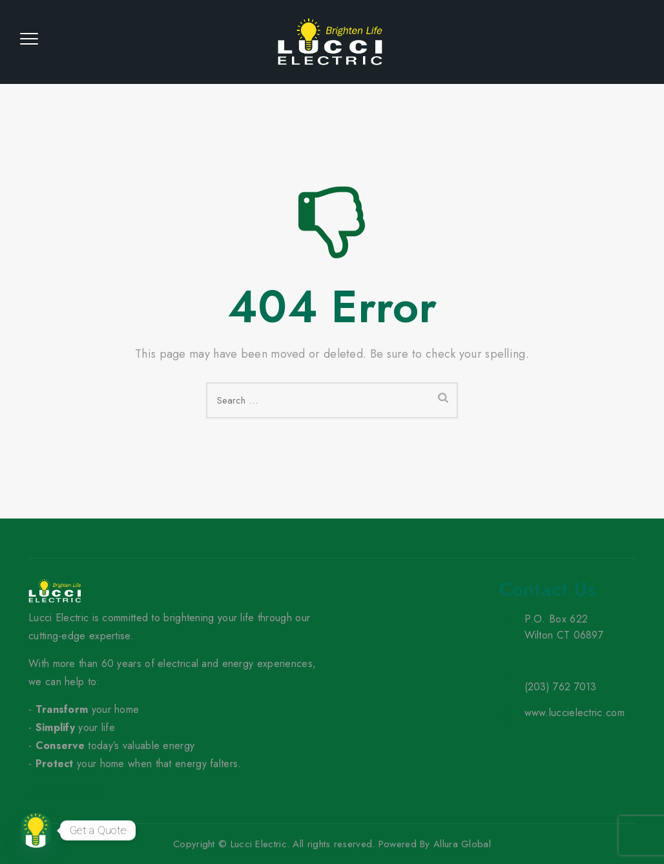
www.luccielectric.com (574, 712)
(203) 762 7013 (560, 686)
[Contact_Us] (36, 830)
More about (65, 792)
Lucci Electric (259, 844)
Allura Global (462, 844)
